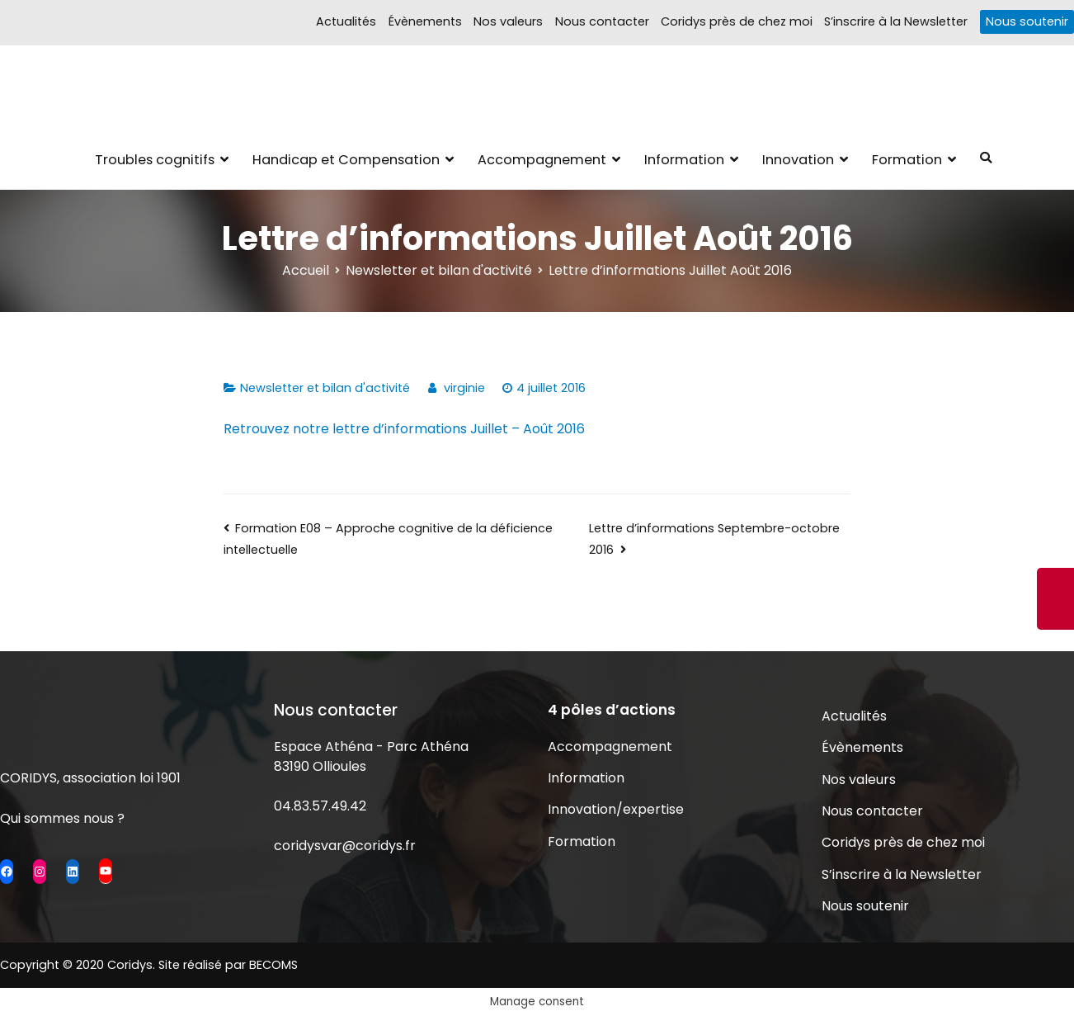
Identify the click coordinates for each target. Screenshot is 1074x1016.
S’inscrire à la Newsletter (896, 21)
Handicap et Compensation (346, 159)
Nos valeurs (508, 21)
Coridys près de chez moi (737, 21)
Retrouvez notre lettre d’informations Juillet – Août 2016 (404, 428)
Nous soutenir (1027, 21)
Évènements (425, 21)
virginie (464, 388)
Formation (907, 159)
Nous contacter (602, 21)
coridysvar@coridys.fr (345, 845)
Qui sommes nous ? (62, 818)
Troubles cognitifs (154, 159)
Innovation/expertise (616, 809)
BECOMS (273, 965)
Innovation (798, 159)
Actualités (346, 21)
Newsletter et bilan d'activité (325, 388)
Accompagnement (542, 159)
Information (684, 159)
